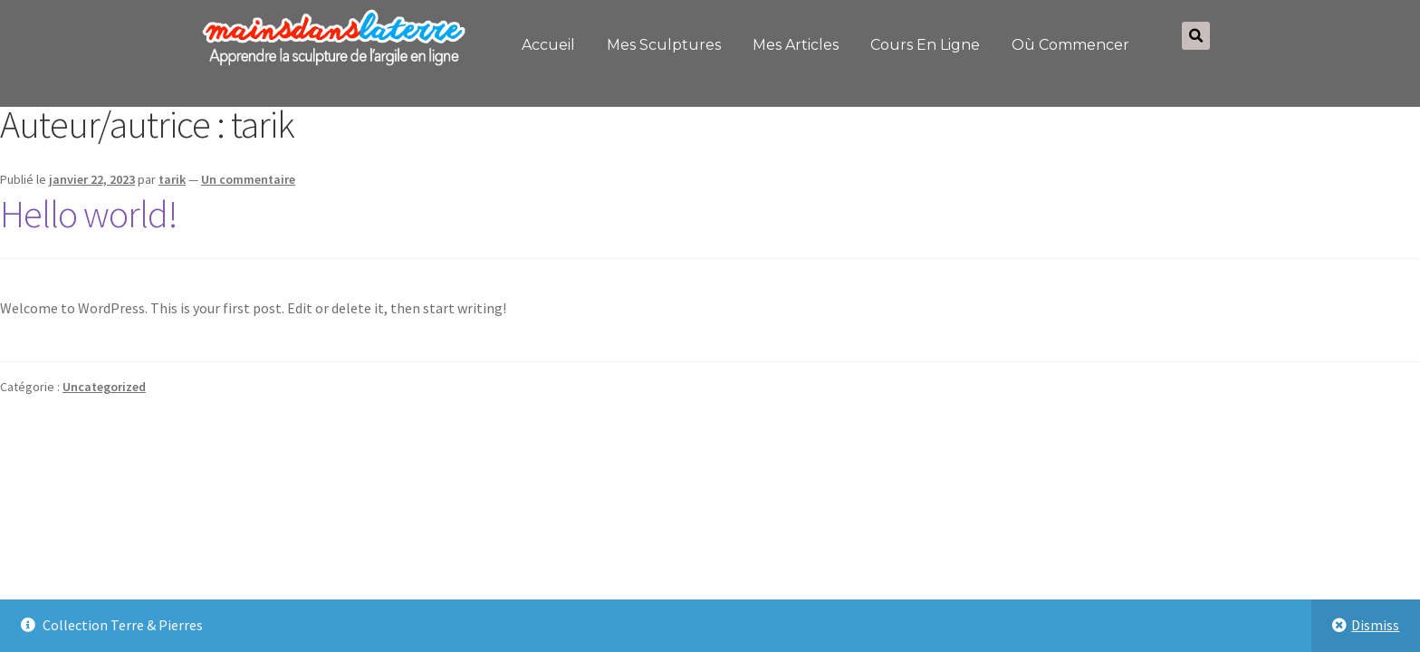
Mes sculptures (664, 44)
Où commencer (1070, 44)
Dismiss (1375, 625)
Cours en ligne (925, 44)
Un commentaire (248, 179)
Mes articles (796, 44)
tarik (172, 179)
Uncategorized (104, 387)
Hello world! (89, 213)
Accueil (548, 44)
